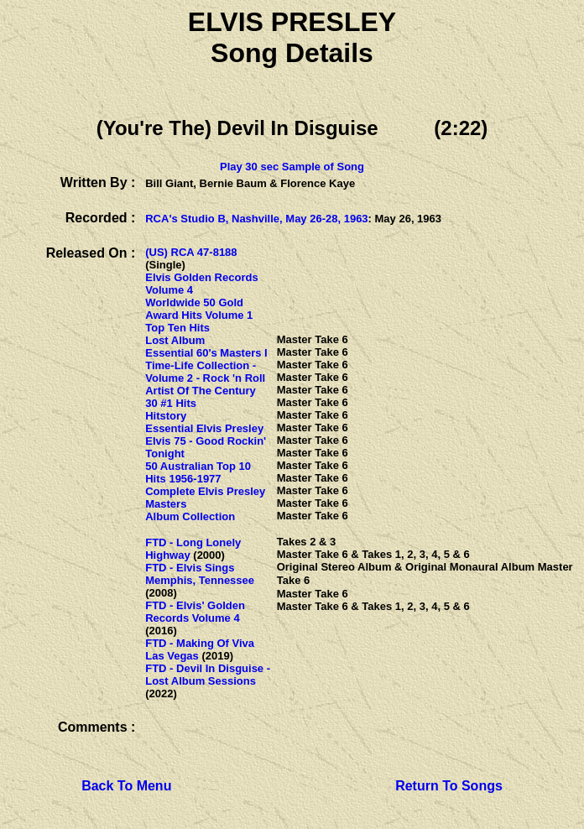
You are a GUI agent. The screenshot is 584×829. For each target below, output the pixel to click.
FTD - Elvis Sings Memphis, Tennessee (199, 574)
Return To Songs (449, 786)
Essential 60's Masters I (206, 353)
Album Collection (190, 516)
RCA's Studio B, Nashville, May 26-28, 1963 (256, 218)
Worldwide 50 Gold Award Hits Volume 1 (199, 308)
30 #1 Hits (170, 403)
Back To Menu (126, 786)
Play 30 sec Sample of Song (292, 166)
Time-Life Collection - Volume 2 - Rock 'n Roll (205, 371)
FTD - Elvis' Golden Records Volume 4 (195, 611)
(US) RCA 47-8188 (191, 252)
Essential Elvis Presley (204, 428)
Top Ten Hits (177, 327)
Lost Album (175, 340)
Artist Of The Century (200, 390)
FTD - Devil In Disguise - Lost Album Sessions (207, 674)
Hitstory (165, 415)
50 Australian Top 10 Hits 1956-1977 (198, 472)
